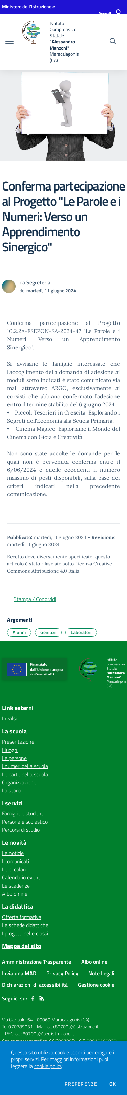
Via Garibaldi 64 (17, 1019)
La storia (11, 790)
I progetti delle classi (25, 933)
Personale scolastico (25, 822)
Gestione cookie (96, 985)
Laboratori (81, 632)
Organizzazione (19, 782)
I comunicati (15, 861)
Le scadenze (16, 885)
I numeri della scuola (25, 766)
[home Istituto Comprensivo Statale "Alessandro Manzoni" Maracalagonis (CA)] (51, 41)
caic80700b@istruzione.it (73, 1026)
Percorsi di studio (21, 830)
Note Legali (101, 973)
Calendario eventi (21, 877)
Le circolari (14, 869)
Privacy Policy (62, 973)
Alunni (19, 632)
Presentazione (18, 742)
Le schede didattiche (25, 925)
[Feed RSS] (42, 998)
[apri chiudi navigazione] (9, 42)
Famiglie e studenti (23, 813)
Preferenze (81, 1083)
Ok (112, 1083)
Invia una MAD (19, 973)
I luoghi (10, 750)
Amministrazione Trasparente (36, 962)
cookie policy (48, 1066)
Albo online (14, 894)
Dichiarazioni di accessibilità (35, 985)
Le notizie (13, 853)
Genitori (48, 632)
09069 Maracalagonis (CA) (63, 1019)
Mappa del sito (21, 946)
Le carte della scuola (25, 774)
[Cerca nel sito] (113, 42)
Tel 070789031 (18, 1026)
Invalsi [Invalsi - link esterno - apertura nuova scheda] (9, 718)
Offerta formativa (21, 917)
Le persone (14, 758)
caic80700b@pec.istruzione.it (44, 1033)
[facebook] (33, 998)
